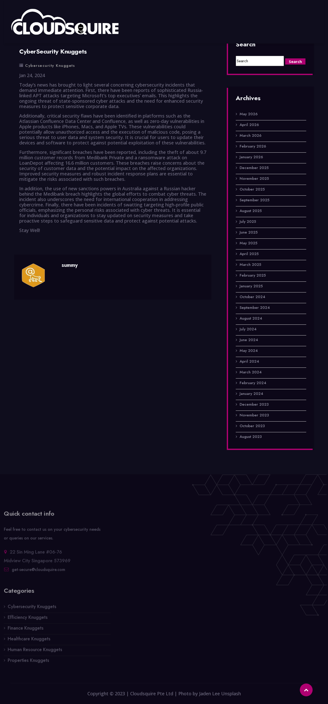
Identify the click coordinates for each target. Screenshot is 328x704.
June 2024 (249, 340)
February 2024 (253, 383)
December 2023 (254, 404)
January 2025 (251, 286)
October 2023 (252, 426)
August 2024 (251, 318)
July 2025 (248, 221)
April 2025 (249, 254)
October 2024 (252, 297)
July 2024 (248, 329)
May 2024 (249, 350)
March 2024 (251, 372)
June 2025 (249, 232)
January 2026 (251, 157)
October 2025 (252, 189)
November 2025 (254, 178)
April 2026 (249, 125)
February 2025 (253, 275)
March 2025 (250, 264)
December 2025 (254, 168)
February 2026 (253, 146)
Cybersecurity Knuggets (50, 65)
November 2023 (254, 415)
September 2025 (254, 200)
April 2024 (249, 361)
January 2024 (251, 393)
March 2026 (250, 135)
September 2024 (255, 307)
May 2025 (248, 243)
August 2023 (251, 436)
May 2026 (249, 114)
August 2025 (251, 211)
